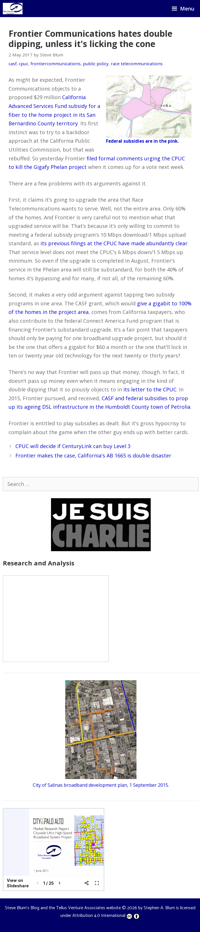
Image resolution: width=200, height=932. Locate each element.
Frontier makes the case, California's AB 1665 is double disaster (93, 455)
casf (13, 63)
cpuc (23, 63)
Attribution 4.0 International (106, 915)
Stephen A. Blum (159, 908)
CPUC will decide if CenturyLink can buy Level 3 (72, 446)
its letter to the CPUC (149, 389)
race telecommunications (137, 63)
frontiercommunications (55, 63)
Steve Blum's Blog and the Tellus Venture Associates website (63, 908)
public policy (96, 63)
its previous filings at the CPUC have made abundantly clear (113, 243)
